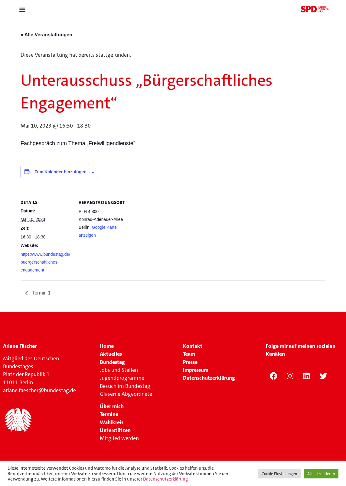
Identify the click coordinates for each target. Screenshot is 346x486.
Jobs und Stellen (119, 370)
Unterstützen (115, 430)
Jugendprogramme (122, 377)
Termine (109, 414)
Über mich (112, 406)
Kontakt (192, 346)
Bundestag (112, 362)
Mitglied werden (119, 438)
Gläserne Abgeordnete (126, 394)
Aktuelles (111, 354)
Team (189, 354)
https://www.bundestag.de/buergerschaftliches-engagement (45, 262)
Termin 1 (41, 292)
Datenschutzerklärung (165, 479)
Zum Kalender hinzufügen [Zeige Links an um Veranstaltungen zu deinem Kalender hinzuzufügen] (60, 171)
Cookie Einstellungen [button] (279, 473)
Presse (190, 362)
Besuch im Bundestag (125, 386)
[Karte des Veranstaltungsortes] (169, 230)
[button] (22, 10)
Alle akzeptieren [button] (321, 473)
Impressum (195, 370)
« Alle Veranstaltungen (46, 34)
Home (107, 346)
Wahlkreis (111, 422)
